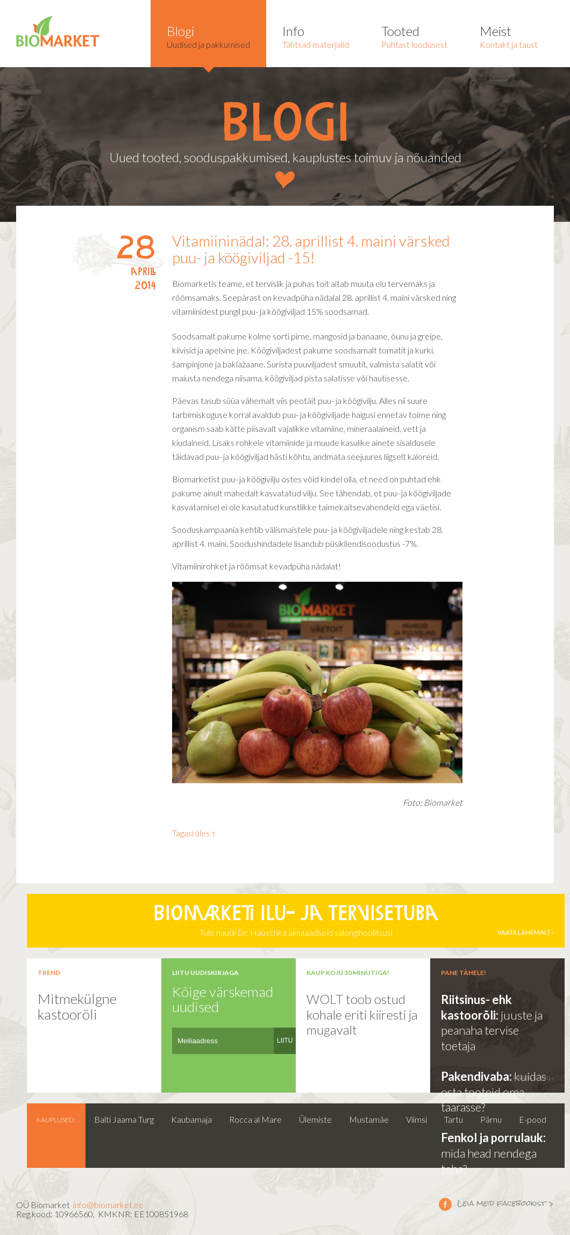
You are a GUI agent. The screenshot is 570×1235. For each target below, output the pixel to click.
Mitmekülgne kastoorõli (77, 1006)
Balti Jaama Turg (124, 1119)
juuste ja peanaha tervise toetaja (492, 1030)
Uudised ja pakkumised (208, 36)
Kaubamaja (191, 1119)
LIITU (285, 1040)
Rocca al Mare (255, 1119)
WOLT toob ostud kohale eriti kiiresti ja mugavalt (362, 1014)
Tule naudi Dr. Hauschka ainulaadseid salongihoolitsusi (296, 921)
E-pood (532, 1119)
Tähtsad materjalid (315, 36)
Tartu (453, 1119)
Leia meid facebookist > (445, 1204)
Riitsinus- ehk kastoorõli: (476, 1007)
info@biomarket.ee (108, 1205)
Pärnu (491, 1119)
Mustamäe (369, 1119)
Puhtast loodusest (414, 36)
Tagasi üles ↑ (194, 833)
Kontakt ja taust (509, 36)
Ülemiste (315, 1119)
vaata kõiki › (533, 1078)
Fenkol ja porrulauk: (493, 1137)
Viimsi (416, 1119)
